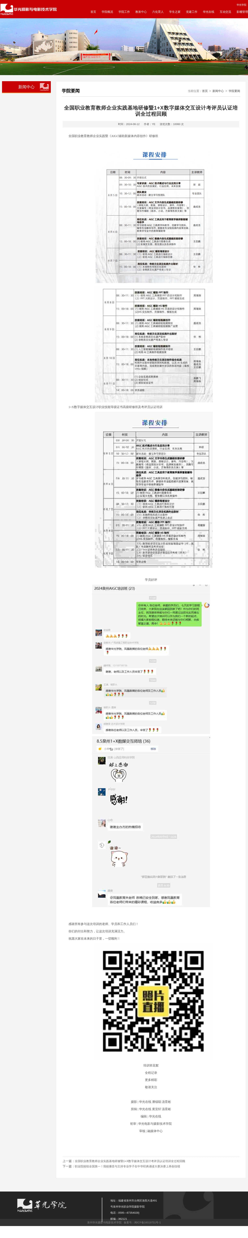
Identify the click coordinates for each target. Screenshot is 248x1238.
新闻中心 (218, 91)
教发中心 (141, 11)
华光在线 (208, 11)
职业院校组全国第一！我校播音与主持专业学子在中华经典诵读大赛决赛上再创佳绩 (127, 1166)
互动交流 (225, 11)
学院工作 (124, 11)
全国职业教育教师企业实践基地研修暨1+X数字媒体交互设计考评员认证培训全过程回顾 (130, 1161)
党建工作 (191, 11)
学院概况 (107, 11)
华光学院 (241, 4)
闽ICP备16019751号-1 (147, 1222)
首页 (93, 11)
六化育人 (158, 11)
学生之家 (175, 11)
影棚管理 (242, 11)
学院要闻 (234, 91)
